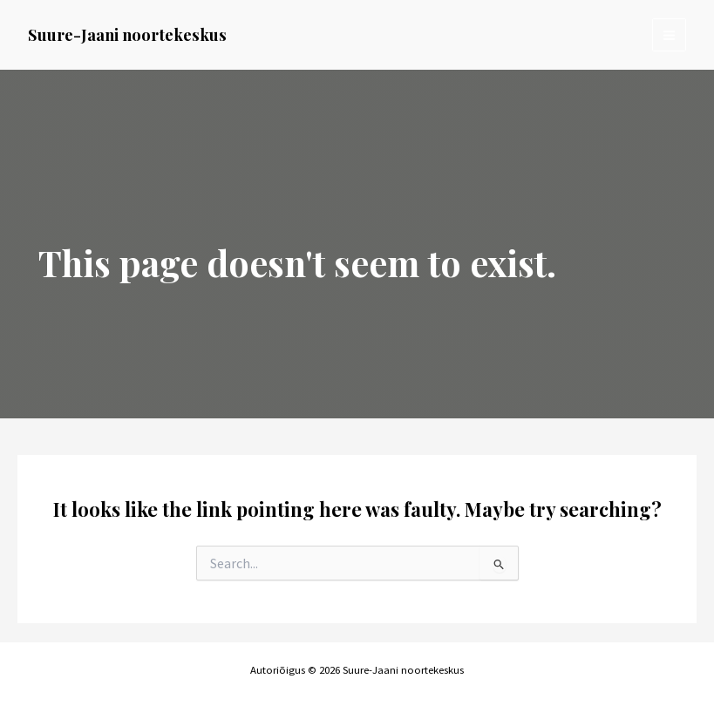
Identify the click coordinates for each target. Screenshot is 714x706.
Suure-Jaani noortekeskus (127, 34)
